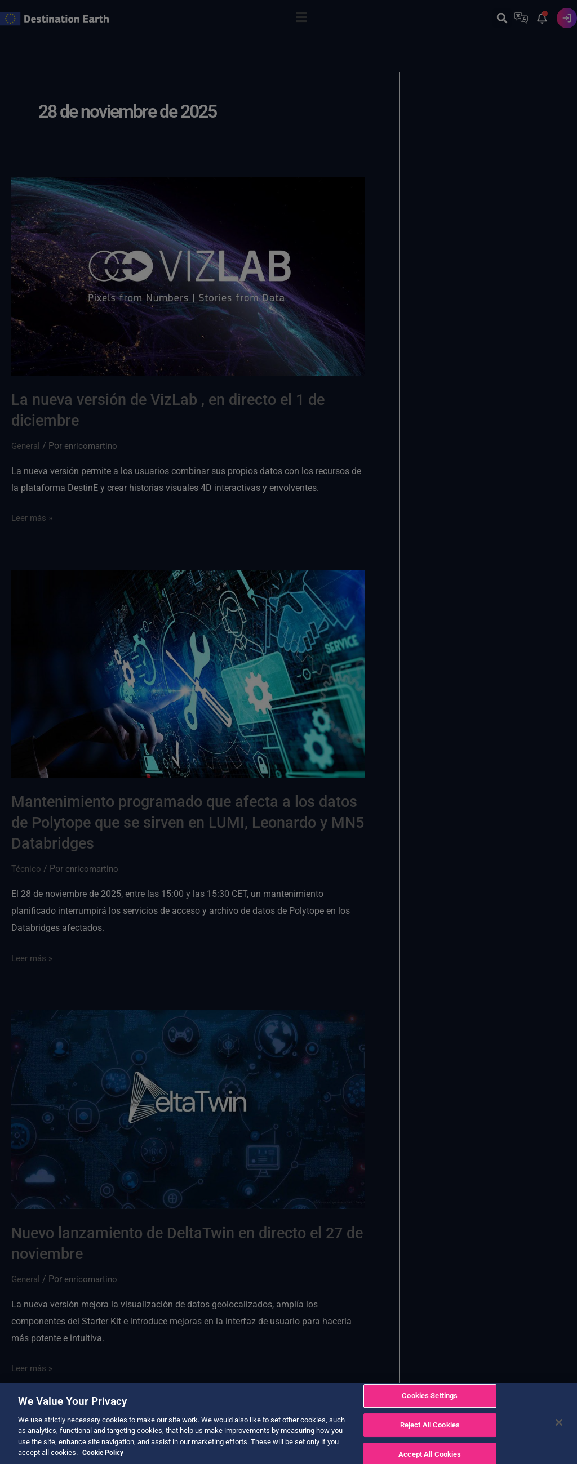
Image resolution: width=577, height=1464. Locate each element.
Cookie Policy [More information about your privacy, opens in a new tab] (104, 1454)
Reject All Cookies (430, 1426)
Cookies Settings (430, 1397)
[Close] (559, 1424)
